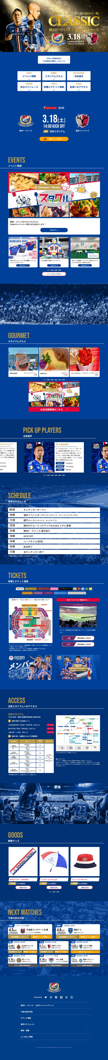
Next (103, 252)
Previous (5, 252)
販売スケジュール (27, 1024)
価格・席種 (25, 1030)
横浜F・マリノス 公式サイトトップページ (37, 1005)
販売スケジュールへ (84, 952)
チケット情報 (26, 1018)
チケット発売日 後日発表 (21, 965)
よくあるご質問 (27, 1036)
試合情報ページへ (18, 937)
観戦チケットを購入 (40, 937)
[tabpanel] (54, 252)
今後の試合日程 (27, 1011)
